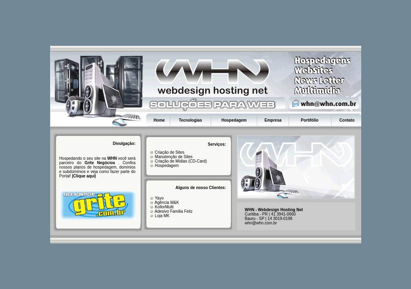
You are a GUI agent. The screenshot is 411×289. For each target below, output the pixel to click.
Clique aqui (84, 176)
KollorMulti (163, 207)
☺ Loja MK (160, 216)
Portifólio (310, 120)
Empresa (273, 120)
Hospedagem (234, 120)
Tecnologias (190, 120)
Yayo (159, 198)
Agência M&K (167, 202)
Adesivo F (163, 211)
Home (159, 120)
